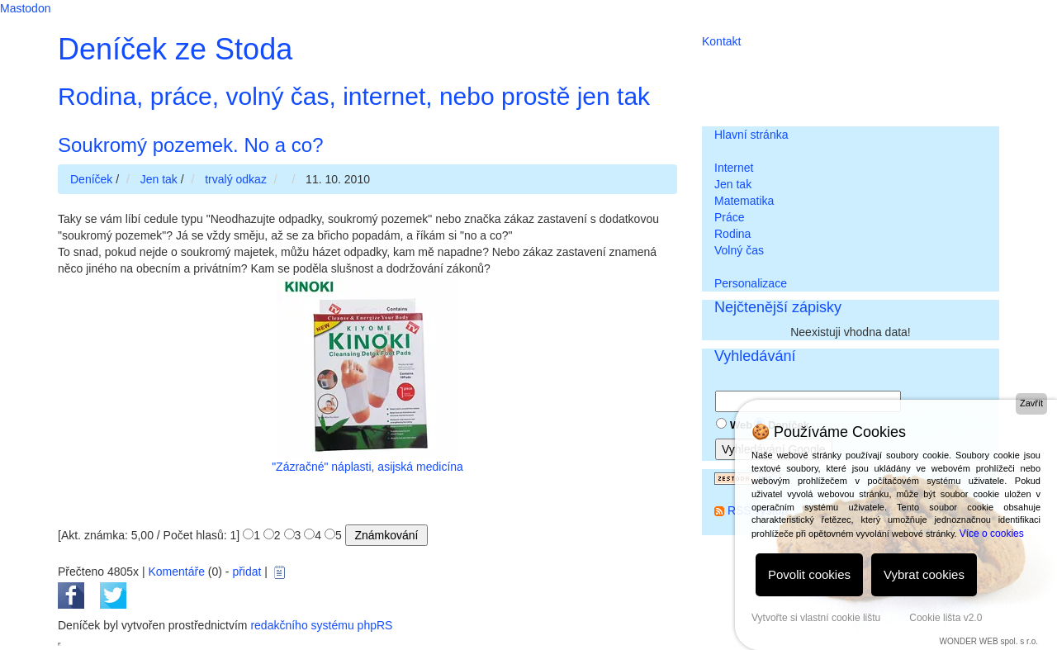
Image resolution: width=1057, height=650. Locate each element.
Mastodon (25, 8)
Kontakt (721, 41)
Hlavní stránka (751, 134)
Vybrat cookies (924, 574)
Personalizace (750, 283)
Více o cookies (992, 533)
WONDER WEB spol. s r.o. (989, 641)
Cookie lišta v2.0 (945, 618)
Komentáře (176, 571)
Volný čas (739, 250)
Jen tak (732, 184)
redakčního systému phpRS (321, 625)
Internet (733, 167)
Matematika (744, 200)
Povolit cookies (809, 574)
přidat (246, 571)
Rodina (732, 233)
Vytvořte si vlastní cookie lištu (815, 618)
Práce (729, 217)
